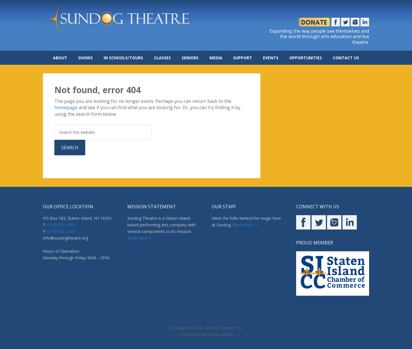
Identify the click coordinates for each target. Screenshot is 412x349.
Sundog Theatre (126, 20)
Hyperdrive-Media (216, 334)
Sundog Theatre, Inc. (224, 327)
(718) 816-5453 (61, 225)
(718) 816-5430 (61, 231)
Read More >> (140, 238)
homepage (66, 107)
